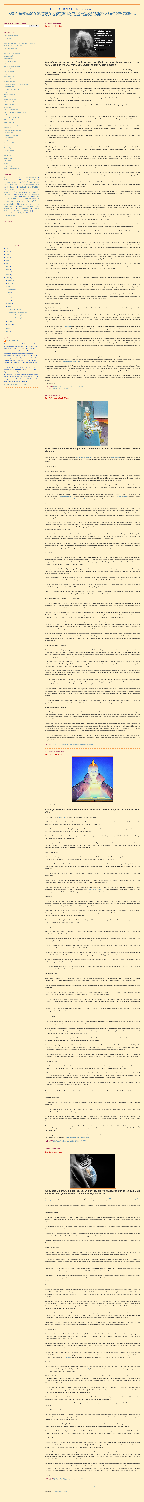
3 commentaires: (77, 386)
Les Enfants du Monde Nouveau (58, 398)
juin (9, 298)
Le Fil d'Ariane (8, 137)
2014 (7, 272)
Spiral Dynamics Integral (11, 168)
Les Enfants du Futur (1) (55, 1152)
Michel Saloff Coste (10, 104)
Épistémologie (26, 184)
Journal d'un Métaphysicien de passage (15, 112)
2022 (7, 248)
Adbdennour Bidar (9, 102)
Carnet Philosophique (10, 48)
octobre (10, 286)
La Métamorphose (70, 1137)
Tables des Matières (23, 211)
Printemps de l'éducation (11, 120)
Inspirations (74, 744)
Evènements (35, 184)
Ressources (29, 198)
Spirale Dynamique (9, 94)
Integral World (8, 158)
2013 (7, 275)
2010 (7, 331)
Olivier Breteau (12, 340)
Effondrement (31, 182)
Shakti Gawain (115, 457)
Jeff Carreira (7, 160)
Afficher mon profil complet (15, 384)
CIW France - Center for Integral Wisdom (16, 84)
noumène (68, 1357)
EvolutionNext (8, 58)
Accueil (92, 1487)
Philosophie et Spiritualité (11, 135)
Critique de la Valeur (10, 153)
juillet (10, 295)
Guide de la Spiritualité (11, 61)
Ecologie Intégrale (29, 180)
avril (9, 304)
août (9, 292)
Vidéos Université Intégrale (12, 66)
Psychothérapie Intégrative (12, 53)
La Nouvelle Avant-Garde (11, 41)
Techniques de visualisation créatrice (83, 499)
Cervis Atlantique (9, 132)
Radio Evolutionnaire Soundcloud (14, 46)
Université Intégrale (10, 69)
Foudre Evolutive (9, 51)
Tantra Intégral (8, 38)
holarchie (86, 1369)
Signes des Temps (86, 744)
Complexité (17, 178)
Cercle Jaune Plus (9, 86)
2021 (7, 251)
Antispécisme (7, 178)
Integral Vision (8, 74)
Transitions (33, 213)
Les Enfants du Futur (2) (55, 754)
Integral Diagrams (9, 166)
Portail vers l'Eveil (9, 76)
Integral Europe (8, 92)
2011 (7, 328)
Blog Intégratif (8, 56)
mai (9, 301)
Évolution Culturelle (16, 190)
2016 (7, 266)
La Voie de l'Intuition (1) (55, 26)
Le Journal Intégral (72, 9)
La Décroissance (9, 150)
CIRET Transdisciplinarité (11, 117)
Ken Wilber (7, 155)
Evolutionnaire (30, 190)
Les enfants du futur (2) (83, 457)
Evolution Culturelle (61, 744)
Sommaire (24, 204)
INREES (6, 145)
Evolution (10, 187)
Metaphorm (7, 127)
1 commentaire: (77, 1478)
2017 (7, 263)
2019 (7, 257)
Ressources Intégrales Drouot (12, 130)
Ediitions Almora (9, 97)
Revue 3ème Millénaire (11, 143)
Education (56, 388)
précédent (62, 817)
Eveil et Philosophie (10, 99)
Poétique (36, 196)
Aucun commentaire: (79, 743)
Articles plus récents (51, 1487)
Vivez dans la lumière (121, 496)
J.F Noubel (7, 115)
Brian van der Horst (10, 79)
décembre (11, 280)
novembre (11, 283)
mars (9, 306)
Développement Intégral (11, 35)
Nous (46, 1403)
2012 (7, 278)
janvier (10, 324)
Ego (5, 184)
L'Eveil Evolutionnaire (10, 64)
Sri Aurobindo (24, 208)
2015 (7, 269)
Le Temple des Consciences (12, 89)
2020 (7, 254)
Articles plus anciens (134, 1487)
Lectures (16, 196)
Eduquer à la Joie (9, 122)
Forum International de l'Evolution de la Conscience (19, 43)
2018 (7, 260)
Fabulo (6, 140)
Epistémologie (66, 388)
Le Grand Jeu (108, 1199)
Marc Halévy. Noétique (11, 109)
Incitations (7, 192)
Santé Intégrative (9, 148)
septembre (11, 289)
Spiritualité (8, 208)
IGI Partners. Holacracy (11, 125)
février (10, 321)
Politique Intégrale (9, 81)
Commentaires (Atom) (60, 1491)
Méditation (26, 196)
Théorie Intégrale (69, 1479)
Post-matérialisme (14, 198)
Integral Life (7, 163)
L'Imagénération (83, 1137)
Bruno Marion (8, 107)
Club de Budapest (9, 71)
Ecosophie (7, 182)
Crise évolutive (30, 178)
